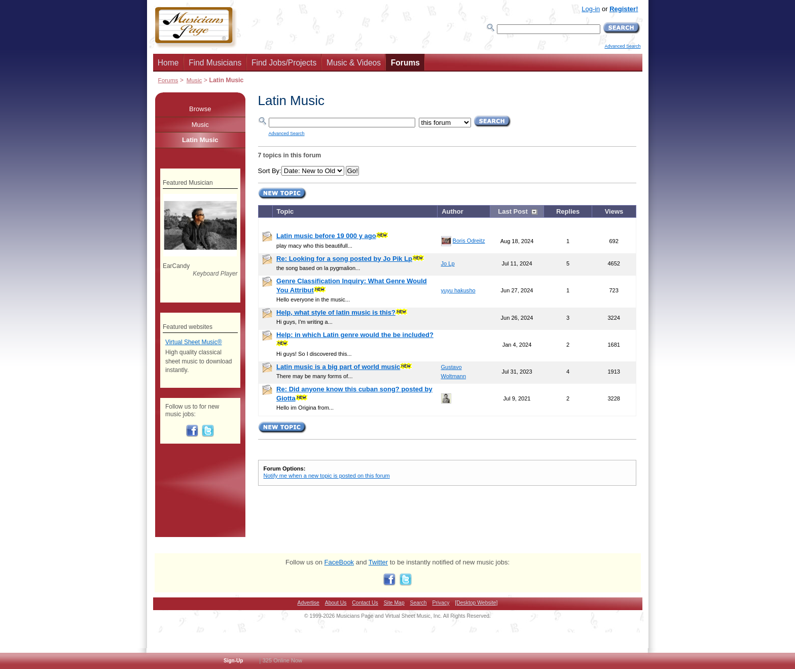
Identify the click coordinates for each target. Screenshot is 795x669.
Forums (405, 62)
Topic (285, 211)
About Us (336, 603)
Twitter (378, 562)
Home (168, 62)
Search (418, 603)
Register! (623, 9)
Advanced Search (622, 46)
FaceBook (339, 562)
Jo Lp (448, 263)
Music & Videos (354, 62)
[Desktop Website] (476, 603)
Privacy (440, 603)
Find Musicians (215, 62)
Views (614, 211)
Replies (568, 211)
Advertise (308, 603)
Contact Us (365, 603)
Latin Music (200, 140)
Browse (200, 109)
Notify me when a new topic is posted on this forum (327, 476)
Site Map (394, 603)
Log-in (591, 9)
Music (194, 80)
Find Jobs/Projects (283, 62)
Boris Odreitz (469, 241)
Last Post (513, 211)
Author (452, 211)
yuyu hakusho (458, 290)
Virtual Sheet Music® (193, 342)
